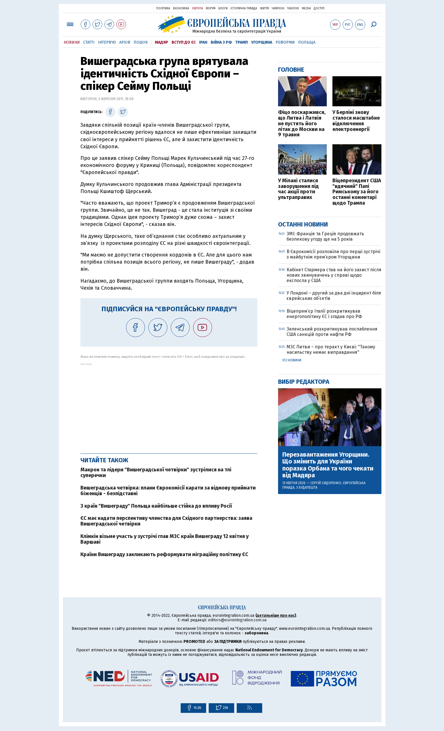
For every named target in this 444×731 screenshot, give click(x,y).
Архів (124, 42)
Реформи (285, 42)
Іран (203, 42)
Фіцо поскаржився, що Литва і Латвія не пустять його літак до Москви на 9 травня (301, 124)
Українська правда (135, 8)
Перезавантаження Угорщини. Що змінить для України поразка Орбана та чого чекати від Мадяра (327, 465)
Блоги (223, 8)
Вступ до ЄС (184, 42)
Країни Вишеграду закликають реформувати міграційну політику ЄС (164, 554)
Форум (210, 8)
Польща (306, 42)
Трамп (241, 42)
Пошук (141, 42)
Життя (264, 8)
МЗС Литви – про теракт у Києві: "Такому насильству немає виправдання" (331, 349)
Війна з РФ (221, 42)
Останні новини (303, 224)
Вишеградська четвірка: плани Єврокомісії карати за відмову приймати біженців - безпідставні (168, 491)
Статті (89, 42)
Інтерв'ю (107, 42)
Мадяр (161, 42)
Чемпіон (278, 8)
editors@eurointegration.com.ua (237, 620)
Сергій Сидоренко (325, 483)
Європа (197, 8)
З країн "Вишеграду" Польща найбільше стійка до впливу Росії (156, 506)
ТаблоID (293, 8)
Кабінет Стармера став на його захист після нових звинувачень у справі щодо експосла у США (334, 275)
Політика (163, 8)
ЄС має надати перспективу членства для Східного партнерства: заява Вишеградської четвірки (166, 521)
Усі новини (291, 360)
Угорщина (261, 42)
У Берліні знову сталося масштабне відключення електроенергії (356, 121)
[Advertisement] (168, 405)
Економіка (181, 8)
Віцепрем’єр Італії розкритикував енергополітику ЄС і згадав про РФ (324, 313)
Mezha (306, 8)
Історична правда (243, 8)
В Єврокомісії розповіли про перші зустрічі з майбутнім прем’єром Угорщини (333, 254)
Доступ (319, 8)
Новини (72, 42)
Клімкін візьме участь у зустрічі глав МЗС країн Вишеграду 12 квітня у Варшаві (164, 539)
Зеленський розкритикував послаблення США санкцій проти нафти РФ (332, 331)
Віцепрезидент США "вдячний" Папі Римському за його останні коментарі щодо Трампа (356, 192)
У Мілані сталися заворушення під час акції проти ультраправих (298, 189)
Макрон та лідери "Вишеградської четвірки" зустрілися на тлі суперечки (155, 472)
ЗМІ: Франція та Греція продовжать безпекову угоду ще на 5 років (325, 236)
